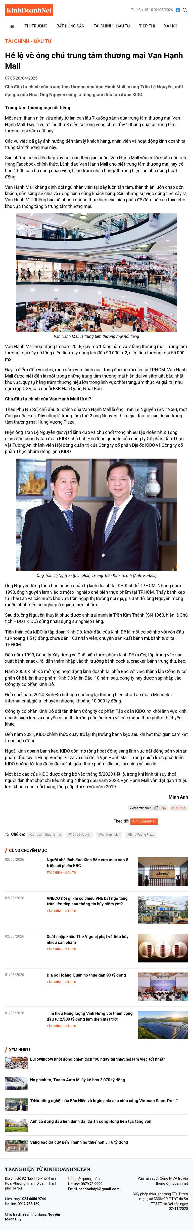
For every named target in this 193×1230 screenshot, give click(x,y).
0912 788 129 (28, 1204)
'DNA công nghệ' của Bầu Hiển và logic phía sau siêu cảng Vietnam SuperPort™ (104, 1100)
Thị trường (36, 26)
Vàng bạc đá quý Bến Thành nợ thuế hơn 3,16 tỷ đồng (79, 1142)
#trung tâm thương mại (45, 834)
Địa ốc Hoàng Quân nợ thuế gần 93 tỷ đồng (86, 975)
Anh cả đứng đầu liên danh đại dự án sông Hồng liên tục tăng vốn (90, 1121)
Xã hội (170, 26)
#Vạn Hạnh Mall (109, 834)
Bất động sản (70, 26)
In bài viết (178, 808)
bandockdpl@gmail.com (99, 1189)
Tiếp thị (147, 26)
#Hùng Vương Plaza (141, 834)
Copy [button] (160, 808)
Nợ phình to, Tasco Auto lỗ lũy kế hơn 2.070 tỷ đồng (77, 1079)
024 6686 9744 (34, 1199)
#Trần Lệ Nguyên (79, 834)
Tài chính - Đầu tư (112, 26)
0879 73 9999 (91, 1184)
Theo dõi (121, 821)
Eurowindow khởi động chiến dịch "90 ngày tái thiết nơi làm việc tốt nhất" (97, 1059)
